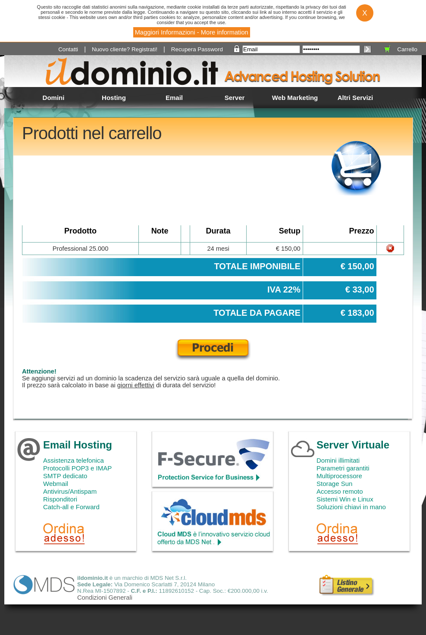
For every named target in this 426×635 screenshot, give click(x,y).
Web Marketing (295, 97)
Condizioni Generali (104, 597)
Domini (54, 97)
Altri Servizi (355, 97)
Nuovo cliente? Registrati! (124, 49)
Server (235, 97)
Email (174, 97)
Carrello (407, 49)
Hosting (114, 97)
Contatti (68, 49)
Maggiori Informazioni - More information (191, 32)
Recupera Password (197, 49)
